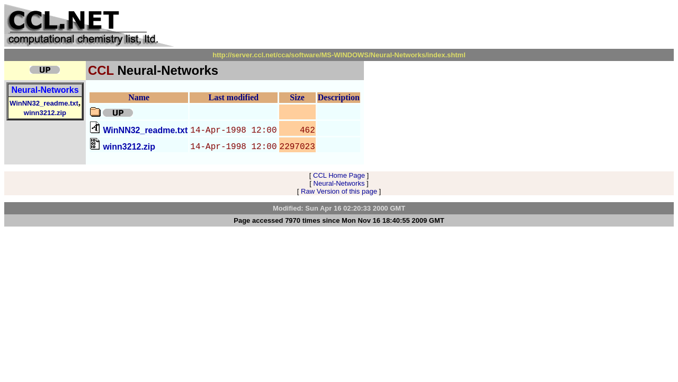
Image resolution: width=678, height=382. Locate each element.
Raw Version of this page (339, 191)
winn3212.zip (45, 113)
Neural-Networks (44, 89)
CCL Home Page (339, 175)
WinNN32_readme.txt (44, 103)
